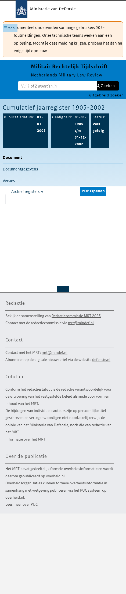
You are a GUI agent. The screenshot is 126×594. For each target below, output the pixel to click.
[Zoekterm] (57, 85)
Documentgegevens (20, 169)
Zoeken (108, 85)
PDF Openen (93, 190)
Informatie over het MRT (25, 439)
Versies (9, 180)
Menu (12, 28)
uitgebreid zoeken (106, 95)
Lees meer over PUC (21, 504)
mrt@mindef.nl (81, 322)
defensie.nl (101, 359)
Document (12, 157)
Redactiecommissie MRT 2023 (76, 315)
